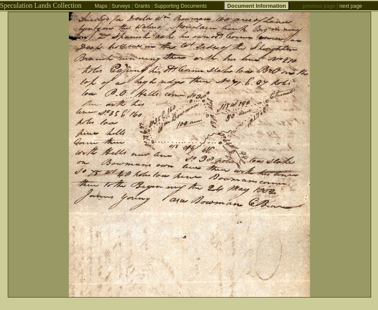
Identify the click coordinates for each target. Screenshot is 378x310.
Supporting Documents (180, 6)
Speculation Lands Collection (40, 5)
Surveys (121, 6)
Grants (142, 6)
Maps (101, 6)
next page (350, 6)
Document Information (256, 6)
